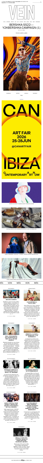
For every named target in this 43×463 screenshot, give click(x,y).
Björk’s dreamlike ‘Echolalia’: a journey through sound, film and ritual (21, 254)
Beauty (28, 392)
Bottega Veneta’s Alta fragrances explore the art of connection (21, 229)
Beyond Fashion (11, 299)
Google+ (2, 462)
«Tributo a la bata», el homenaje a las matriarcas (32, 335)
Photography (11, 288)
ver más (14, 316)
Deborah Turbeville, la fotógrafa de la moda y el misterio (11, 371)
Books (8, 392)
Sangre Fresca (31, 288)
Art (8, 358)
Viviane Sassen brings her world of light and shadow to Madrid (21, 279)
